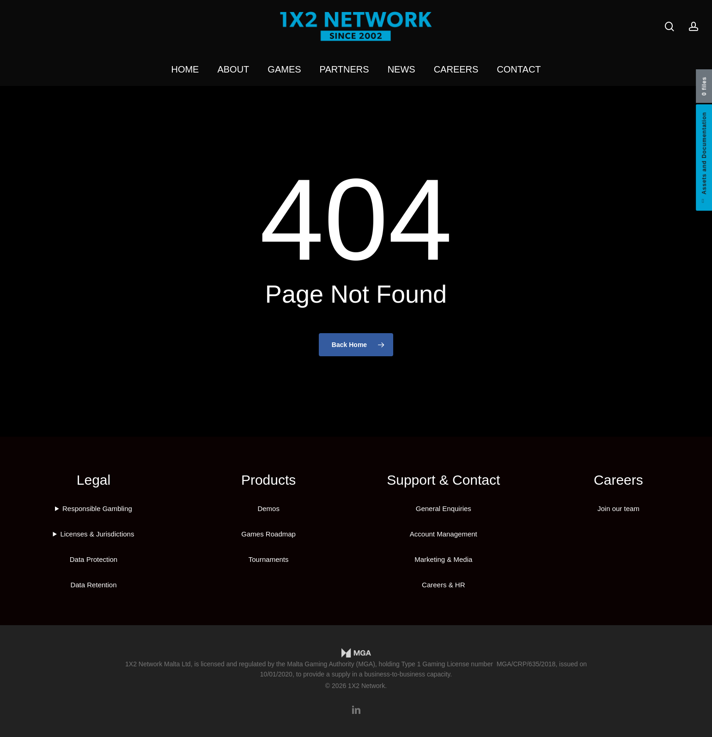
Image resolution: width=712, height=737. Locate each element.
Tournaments (269, 559)
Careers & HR (443, 585)
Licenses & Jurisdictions (97, 534)
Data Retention (93, 585)
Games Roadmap (268, 534)
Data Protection (93, 559)
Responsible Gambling (97, 508)
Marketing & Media (443, 559)
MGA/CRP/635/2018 (526, 664)
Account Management (443, 534)
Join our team (618, 508)
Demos (268, 508)
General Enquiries (443, 508)
